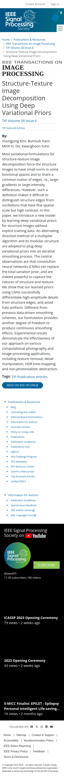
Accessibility (11, 740)
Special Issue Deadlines (24, 505)
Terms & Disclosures (16, 756)
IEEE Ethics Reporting (17, 746)
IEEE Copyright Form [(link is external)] (23, 515)
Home (6, 39)
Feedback (39, 751)
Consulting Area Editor (23, 412)
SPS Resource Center (22, 466)
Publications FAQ (20, 446)
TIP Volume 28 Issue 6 (19, 48)
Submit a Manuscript (22, 471)
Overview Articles (20, 427)
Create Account (35, 4)
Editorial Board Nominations (26, 417)
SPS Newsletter (19, 461)
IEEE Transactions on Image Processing (30, 44)
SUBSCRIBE (46, 565)
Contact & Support (43, 735)
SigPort (15, 451)
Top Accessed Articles (23, 476)
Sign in (55, 4)
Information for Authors (24, 422)
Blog (13, 407)
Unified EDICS (18, 481)
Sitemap (21, 735)
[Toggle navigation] (60, 28)
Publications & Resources (29, 39)
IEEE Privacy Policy (15, 751)
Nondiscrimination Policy (39, 740)
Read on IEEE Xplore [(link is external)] (22, 385)
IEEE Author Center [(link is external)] (23, 510)
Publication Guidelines (23, 441)
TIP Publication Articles (30, 376)
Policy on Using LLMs (22, 432)
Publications (17, 436)
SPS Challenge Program (24, 456)
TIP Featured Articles (13, 128)
